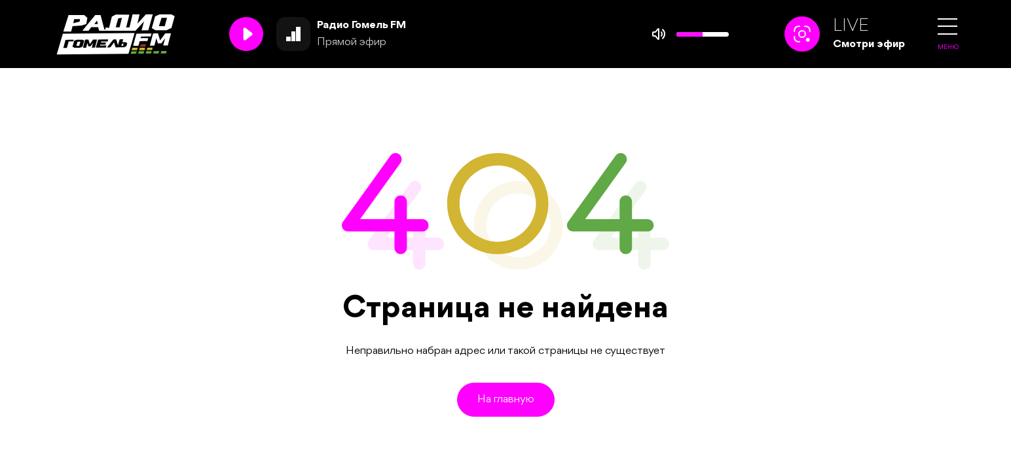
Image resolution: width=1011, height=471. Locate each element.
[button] (947, 26)
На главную (505, 399)
